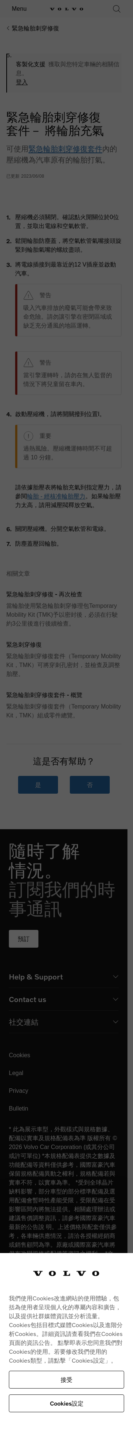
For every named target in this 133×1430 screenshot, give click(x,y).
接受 (66, 1379)
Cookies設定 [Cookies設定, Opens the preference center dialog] (66, 1403)
